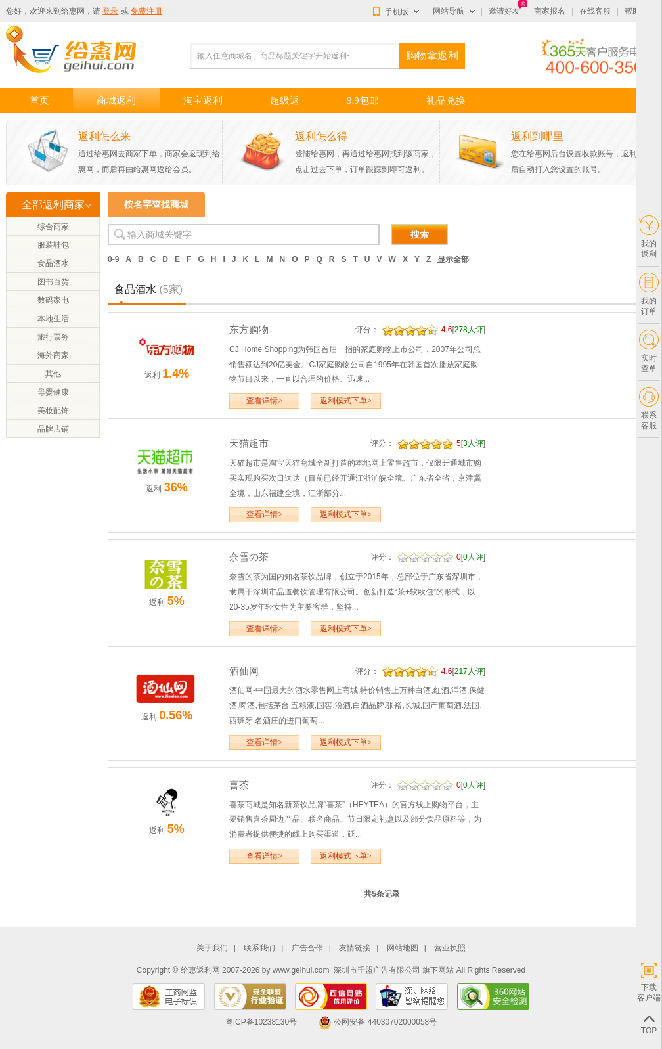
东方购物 (249, 329)
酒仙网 (244, 671)
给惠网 (73, 11)
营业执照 (450, 948)
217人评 (468, 671)
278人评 (468, 329)
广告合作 (307, 948)
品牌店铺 (53, 429)
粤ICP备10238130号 (261, 1022)
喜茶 (239, 784)
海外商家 (53, 355)
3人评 (473, 443)
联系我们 (259, 948)
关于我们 (212, 948)
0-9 (113, 259)
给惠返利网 (200, 970)
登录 (110, 11)
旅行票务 (53, 337)
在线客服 (595, 11)
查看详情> (264, 400)
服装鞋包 (53, 245)
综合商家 (53, 226)
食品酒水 (53, 263)
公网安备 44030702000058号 (378, 1022)
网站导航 (448, 11)
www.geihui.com (301, 970)
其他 (53, 373)
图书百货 (53, 281)
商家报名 (549, 11)
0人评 (473, 557)
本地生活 (53, 318)
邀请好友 (504, 11)
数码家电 (53, 300)
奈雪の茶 (249, 556)
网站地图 (402, 948)
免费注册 (146, 11)
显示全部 (453, 259)
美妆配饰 (53, 410)
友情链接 (354, 948)
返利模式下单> (346, 400)
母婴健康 (53, 392)
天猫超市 (249, 443)
